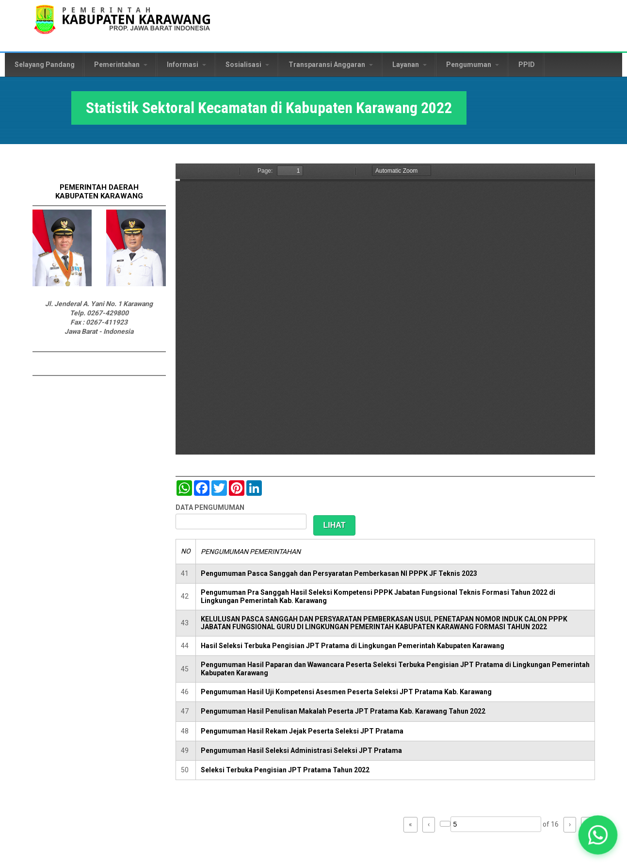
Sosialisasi (247, 64)
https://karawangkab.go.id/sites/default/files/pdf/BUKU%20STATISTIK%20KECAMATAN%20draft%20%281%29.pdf (385, 309)
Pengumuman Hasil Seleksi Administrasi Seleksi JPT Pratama (301, 750)
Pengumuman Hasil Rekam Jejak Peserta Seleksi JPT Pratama (302, 731)
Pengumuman (472, 64)
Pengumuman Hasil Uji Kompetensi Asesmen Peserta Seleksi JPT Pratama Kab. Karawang (346, 692)
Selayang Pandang (45, 64)
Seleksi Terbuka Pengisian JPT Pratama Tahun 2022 (285, 770)
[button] (598, 835)
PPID (526, 64)
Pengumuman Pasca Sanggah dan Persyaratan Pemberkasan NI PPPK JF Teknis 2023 (339, 573)
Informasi (186, 64)
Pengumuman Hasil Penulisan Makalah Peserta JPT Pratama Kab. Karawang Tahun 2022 (343, 711)
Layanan (409, 64)
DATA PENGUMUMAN (210, 507)
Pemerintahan (120, 64)
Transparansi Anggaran (331, 64)
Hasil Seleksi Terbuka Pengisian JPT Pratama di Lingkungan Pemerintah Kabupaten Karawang (352, 646)
